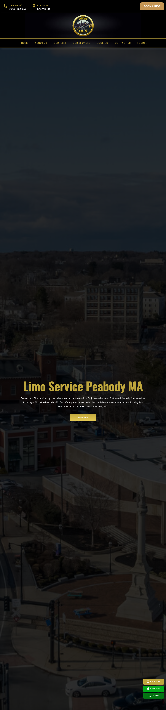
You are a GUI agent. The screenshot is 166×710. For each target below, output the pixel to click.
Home (24, 43)
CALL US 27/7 (16, 5)
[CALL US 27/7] (5, 6)
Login (142, 43)
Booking (102, 43)
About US (41, 43)
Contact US (123, 43)
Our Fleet (60, 43)
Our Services (81, 43)
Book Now (83, 417)
